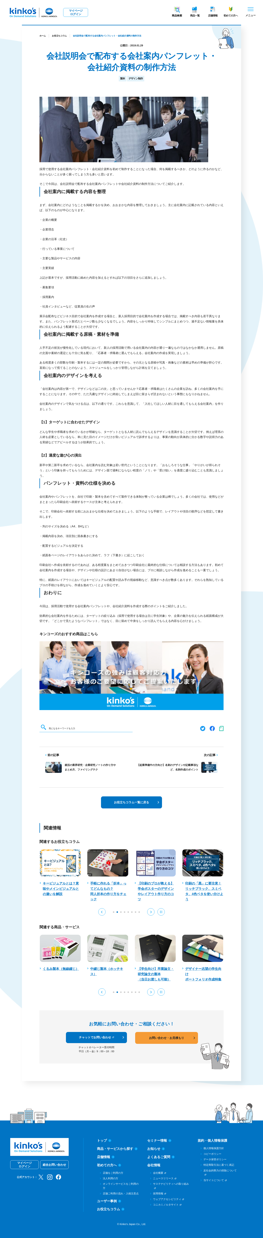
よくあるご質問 (161, 1157)
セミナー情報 (159, 1140)
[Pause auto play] (161, 911)
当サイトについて (213, 1180)
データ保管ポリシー (214, 1159)
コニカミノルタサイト (166, 1204)
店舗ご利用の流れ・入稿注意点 (121, 1193)
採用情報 (158, 1193)
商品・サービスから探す (117, 1149)
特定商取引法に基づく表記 (218, 1164)
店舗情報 (213, 15)
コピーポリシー (212, 1153)
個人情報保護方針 (213, 1148)
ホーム (42, 35)
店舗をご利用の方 (113, 1172)
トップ (104, 1140)
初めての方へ (231, 15)
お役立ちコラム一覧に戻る (131, 802)
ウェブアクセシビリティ (167, 1199)
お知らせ (156, 1149)
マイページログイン (76, 12)
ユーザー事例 (109, 1201)
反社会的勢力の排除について (220, 1170)
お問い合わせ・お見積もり (166, 1037)
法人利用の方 (110, 1178)
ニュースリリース (163, 1178)
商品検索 (177, 15)
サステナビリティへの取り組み (171, 1183)
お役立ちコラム (59, 35)
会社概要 (158, 1172)
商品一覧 (195, 15)
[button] (102, 911)
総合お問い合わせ (54, 1164)
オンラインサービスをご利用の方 (121, 1185)
